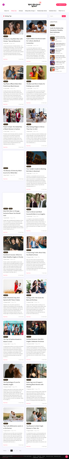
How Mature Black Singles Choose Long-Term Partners (60, 56)
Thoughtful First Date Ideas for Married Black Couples (60, 62)
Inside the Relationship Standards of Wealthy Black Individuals (56, 30)
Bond (11, 43)
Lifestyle (21, 11)
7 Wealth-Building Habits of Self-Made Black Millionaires (60, 44)
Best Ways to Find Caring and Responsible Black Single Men (60, 38)
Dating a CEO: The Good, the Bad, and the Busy (35, 298)
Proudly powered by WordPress (17, 456)
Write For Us (62, 11)
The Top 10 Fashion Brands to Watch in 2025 (12, 340)
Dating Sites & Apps (30, 11)
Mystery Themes (5, 457)
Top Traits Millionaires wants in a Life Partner (13, 427)
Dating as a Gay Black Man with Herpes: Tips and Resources (13, 40)
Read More (5, 59)
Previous (5, 450)
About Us (6, 11)
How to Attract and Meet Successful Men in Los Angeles (35, 213)
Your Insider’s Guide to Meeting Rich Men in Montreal (36, 170)
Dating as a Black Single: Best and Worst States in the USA (60, 68)
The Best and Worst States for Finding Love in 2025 (35, 85)
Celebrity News (52, 11)
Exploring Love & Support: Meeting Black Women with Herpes (35, 384)
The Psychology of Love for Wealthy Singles (11, 383)
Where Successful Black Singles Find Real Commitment (59, 50)
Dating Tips (14, 11)
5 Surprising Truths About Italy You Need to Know (36, 253)
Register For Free (61, 5)
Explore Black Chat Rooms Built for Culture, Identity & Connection (36, 40)
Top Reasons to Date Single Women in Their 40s (34, 427)
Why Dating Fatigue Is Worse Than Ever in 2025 (35, 128)
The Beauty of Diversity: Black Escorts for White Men (12, 171)
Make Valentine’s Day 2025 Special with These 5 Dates (11, 298)
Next (20, 450)
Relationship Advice (42, 11)
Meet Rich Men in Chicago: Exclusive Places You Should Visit (11, 213)
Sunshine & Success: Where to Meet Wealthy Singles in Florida (13, 256)
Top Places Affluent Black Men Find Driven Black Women (12, 85)
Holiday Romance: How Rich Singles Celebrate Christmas (35, 340)
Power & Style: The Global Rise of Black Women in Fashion (12, 128)
